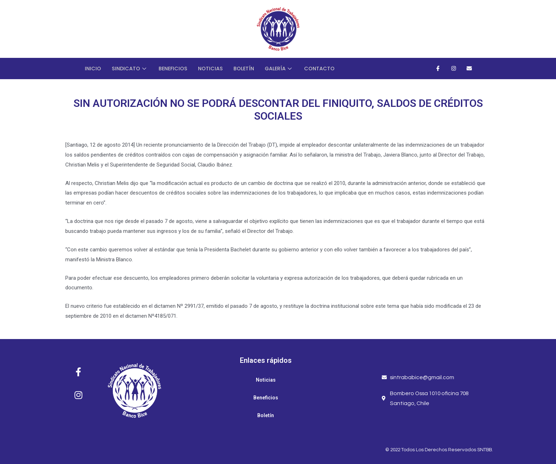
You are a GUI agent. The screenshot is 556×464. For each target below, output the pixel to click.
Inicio (93, 68)
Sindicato (130, 68)
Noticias (213, 68)
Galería (283, 68)
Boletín (247, 68)
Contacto (324, 68)
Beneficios (175, 68)
